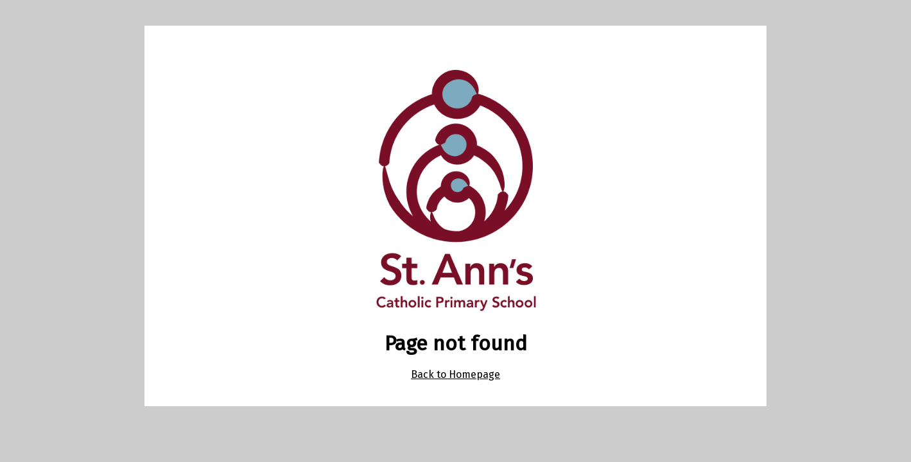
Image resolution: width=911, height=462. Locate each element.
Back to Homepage (455, 374)
